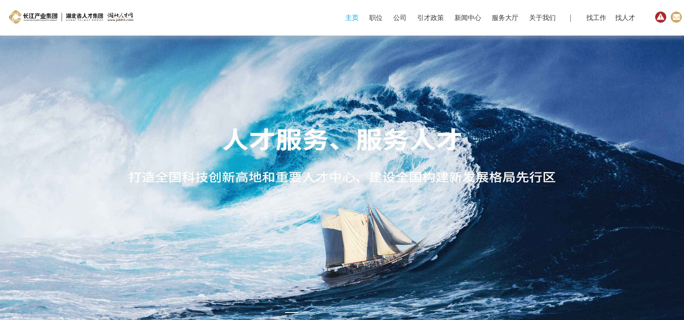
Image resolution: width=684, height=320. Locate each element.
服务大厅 (505, 17)
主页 (352, 17)
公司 (400, 17)
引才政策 (430, 17)
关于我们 (542, 17)
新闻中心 (468, 17)
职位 (376, 17)
